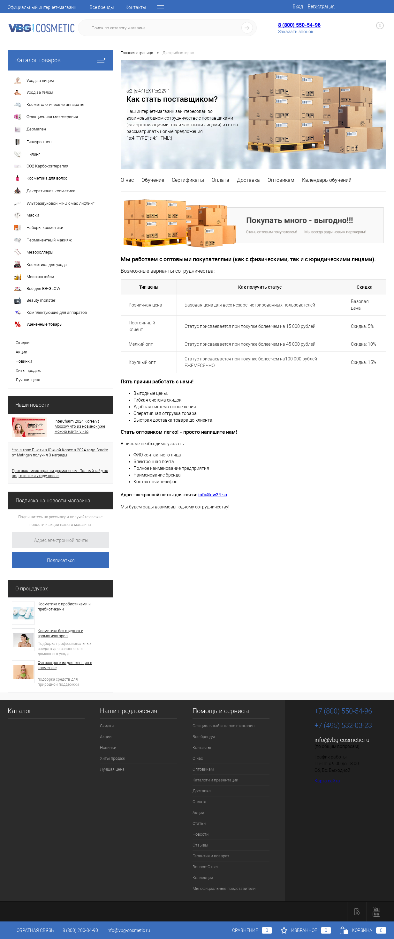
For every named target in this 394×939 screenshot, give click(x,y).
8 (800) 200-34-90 (80, 930)
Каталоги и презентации (215, 780)
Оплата (220, 180)
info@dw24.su (212, 495)
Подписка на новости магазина (53, 501)
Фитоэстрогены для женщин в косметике (65, 665)
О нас (127, 180)
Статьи (199, 823)
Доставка (248, 180)
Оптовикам (281, 180)
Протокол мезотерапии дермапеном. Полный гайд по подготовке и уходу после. (60, 473)
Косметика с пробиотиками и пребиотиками (64, 606)
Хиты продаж (28, 370)
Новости (200, 834)
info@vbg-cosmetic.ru (341, 739)
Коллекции (203, 877)
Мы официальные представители (224, 888)
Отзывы (200, 845)
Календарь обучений (327, 180)
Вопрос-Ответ (206, 866)
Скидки (22, 342)
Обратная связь (31, 930)
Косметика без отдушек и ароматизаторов (60, 633)
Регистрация (321, 6)
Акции (21, 352)
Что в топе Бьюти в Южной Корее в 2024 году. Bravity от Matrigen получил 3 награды (60, 452)
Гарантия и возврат (211, 856)
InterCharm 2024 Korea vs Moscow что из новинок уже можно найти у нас (80, 426)
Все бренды (102, 7)
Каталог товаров (60, 60)
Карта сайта (327, 780)
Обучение (152, 180)
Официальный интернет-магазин (42, 7)
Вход (298, 6)
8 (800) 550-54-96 (299, 24)
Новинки (24, 361)
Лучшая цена (28, 379)
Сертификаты (188, 180)
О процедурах (31, 589)
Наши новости (32, 405)
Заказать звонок (295, 31)
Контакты (135, 7)
